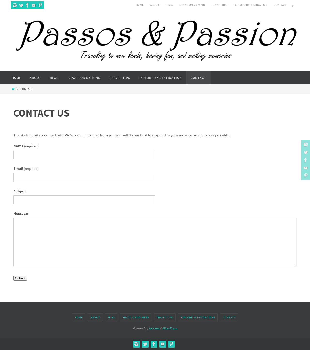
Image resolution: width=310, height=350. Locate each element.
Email (25, 168)
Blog (169, 5)
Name (26, 145)
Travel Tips (219, 5)
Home (140, 5)
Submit (20, 278)
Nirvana (154, 328)
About (154, 5)
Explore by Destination (250, 5)
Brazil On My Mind (192, 5)
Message (20, 213)
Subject (19, 191)
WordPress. (170, 328)
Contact (280, 5)
